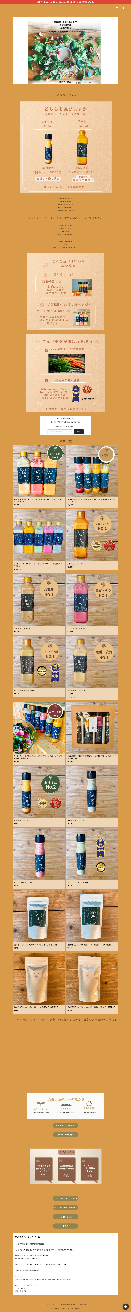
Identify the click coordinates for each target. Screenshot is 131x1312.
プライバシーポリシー (51, 1304)
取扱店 (65, 1226)
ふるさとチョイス (65, 1217)
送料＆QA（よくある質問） (65, 1125)
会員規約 (83, 1304)
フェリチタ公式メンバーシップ (65, 1198)
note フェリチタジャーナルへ (65, 1208)
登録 (78, 431)
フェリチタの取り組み (65, 1135)
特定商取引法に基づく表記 (69, 1304)
